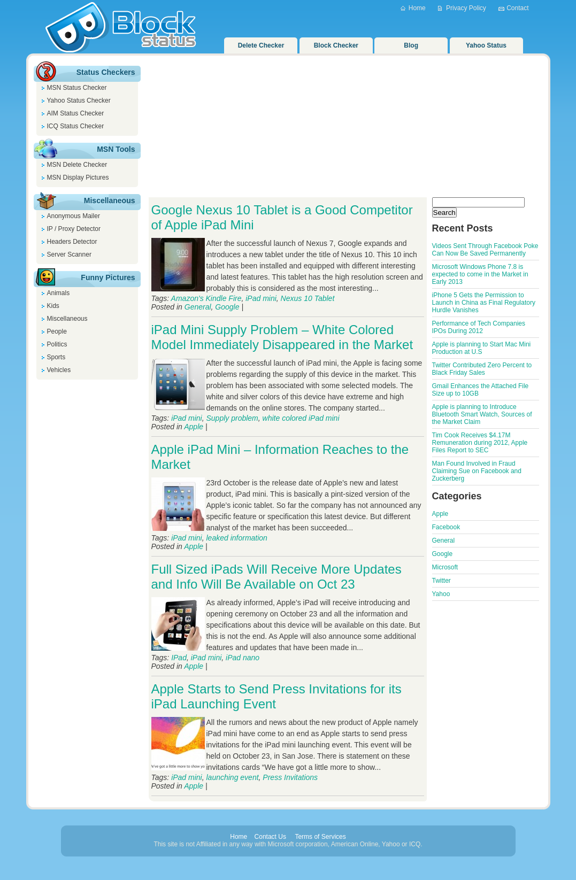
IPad (179, 657)
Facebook (446, 527)
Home (417, 8)
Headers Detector (72, 241)
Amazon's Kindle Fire (206, 298)
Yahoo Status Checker (79, 100)
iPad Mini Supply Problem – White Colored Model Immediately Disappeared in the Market (282, 337)
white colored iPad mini (301, 418)
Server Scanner (69, 254)
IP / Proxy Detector (74, 229)
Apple (193, 426)
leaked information (236, 538)
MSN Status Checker (77, 87)
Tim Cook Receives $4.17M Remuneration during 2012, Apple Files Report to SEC (480, 442)
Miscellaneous (67, 318)
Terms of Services (320, 836)
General (198, 307)
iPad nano (242, 657)
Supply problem (232, 418)
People (57, 331)
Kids (53, 306)
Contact (517, 8)
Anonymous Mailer (73, 216)
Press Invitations (290, 777)
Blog (411, 45)
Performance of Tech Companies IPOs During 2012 (479, 327)
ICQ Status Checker (75, 126)
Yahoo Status (486, 45)
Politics (57, 344)
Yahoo (441, 594)
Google (227, 307)
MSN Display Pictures (78, 177)
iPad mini (261, 298)
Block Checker (336, 45)
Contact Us (270, 836)
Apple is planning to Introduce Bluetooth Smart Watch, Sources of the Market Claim (482, 414)
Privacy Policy (466, 8)
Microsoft (445, 567)
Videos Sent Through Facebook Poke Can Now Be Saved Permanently (485, 249)
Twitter (441, 580)
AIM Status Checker (75, 113)
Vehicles (59, 370)
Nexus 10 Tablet (308, 298)
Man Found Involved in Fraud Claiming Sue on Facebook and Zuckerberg (476, 471)
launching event (232, 777)
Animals (58, 293)
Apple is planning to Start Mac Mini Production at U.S (481, 348)
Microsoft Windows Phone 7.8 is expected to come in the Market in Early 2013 (480, 274)
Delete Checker (261, 45)
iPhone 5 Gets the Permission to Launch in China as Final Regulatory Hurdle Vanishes (483, 302)
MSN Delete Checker (77, 164)
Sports (56, 357)
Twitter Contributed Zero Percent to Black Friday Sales (482, 368)
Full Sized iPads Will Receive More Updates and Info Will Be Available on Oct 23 (276, 576)
